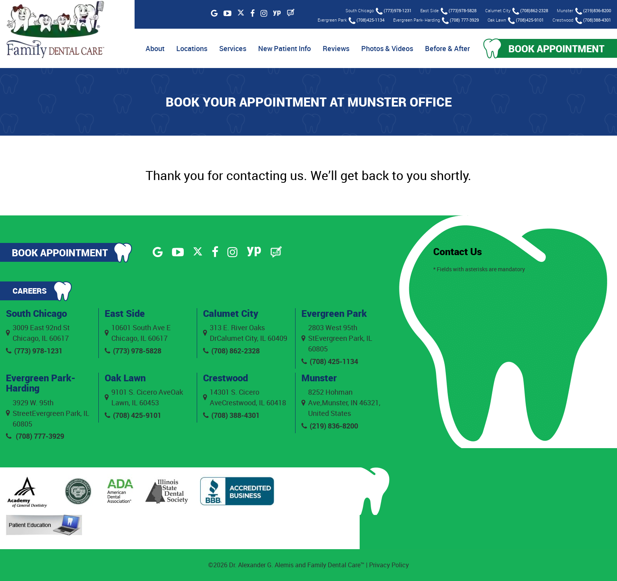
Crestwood (225, 377)
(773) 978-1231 (34, 350)
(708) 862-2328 (231, 350)
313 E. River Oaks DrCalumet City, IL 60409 (245, 333)
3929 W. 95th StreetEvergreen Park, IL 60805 (47, 413)
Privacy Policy (389, 565)
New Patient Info (284, 48)
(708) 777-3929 (460, 21)
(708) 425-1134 (329, 361)
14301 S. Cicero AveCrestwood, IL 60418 (244, 397)
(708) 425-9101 (133, 415)
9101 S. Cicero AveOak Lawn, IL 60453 (144, 397)
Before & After (447, 48)
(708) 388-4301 (231, 415)
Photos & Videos (387, 48)
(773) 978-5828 (133, 350)
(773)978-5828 (459, 11)
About (155, 48)
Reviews (336, 48)
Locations (191, 48)
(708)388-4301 (593, 21)
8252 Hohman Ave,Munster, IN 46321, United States (341, 402)
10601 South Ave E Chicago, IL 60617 (138, 333)
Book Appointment (556, 48)
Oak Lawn (125, 377)
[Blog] (291, 13)
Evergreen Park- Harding (41, 382)
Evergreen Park (334, 313)
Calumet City (230, 313)
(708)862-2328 (530, 11)
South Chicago (36, 313)
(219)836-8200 (593, 11)
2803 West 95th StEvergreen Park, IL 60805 (336, 338)
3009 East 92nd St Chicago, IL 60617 (38, 333)
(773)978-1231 (394, 11)
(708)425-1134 (366, 21)
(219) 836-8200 (329, 425)
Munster (319, 377)
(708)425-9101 (526, 21)
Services (232, 48)
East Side (125, 313)
